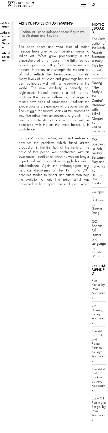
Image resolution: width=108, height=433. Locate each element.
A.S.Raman (5, 24)
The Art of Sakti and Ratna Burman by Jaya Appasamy (98, 345)
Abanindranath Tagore (6, 40)
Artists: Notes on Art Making (46, 23)
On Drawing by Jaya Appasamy (98, 314)
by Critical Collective (98, 107)
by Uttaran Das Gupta (98, 161)
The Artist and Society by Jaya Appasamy (98, 379)
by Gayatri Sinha (99, 56)
